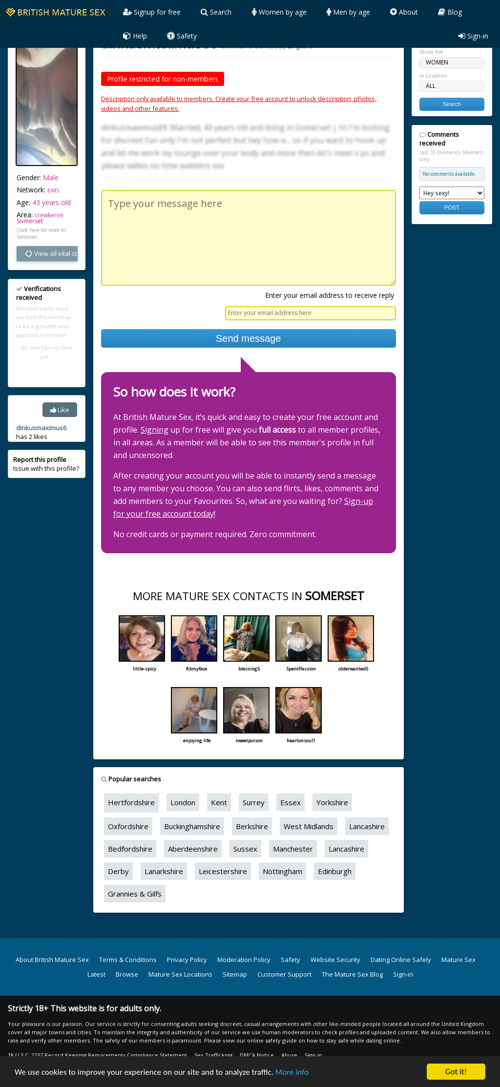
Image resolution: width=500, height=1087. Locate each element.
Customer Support (284, 974)
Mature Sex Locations (180, 974)
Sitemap (235, 974)
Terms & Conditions (128, 959)
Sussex (245, 849)
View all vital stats (51, 253)
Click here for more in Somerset (41, 233)
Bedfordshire (130, 849)
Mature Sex (458, 959)
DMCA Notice (257, 1055)
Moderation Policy (244, 959)
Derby (118, 871)
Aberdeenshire (193, 849)
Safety (182, 36)
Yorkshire (332, 802)
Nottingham (282, 871)
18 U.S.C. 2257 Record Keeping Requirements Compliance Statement (97, 1055)
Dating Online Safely (401, 959)
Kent (219, 802)
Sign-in (473, 36)
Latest (96, 974)
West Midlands (308, 826)
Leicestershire (223, 871)
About (404, 12)
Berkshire (252, 826)
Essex (290, 802)
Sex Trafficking (213, 1055)
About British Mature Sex (52, 959)
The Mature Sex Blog (352, 974)
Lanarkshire (164, 871)
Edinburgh (335, 871)
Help (135, 36)
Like (59, 409)
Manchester (293, 849)
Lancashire (367, 826)
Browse (127, 974)
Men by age (348, 12)
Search (216, 12)
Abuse (289, 1055)
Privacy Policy (187, 959)
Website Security (335, 959)
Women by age (279, 12)
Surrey (254, 802)
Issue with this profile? (46, 464)
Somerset (30, 221)
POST (451, 207)
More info (292, 1072)
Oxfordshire (128, 826)
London (182, 802)
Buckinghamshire (192, 826)
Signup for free (152, 12)
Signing (154, 429)
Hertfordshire (131, 802)
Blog (450, 12)
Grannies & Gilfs (135, 894)
